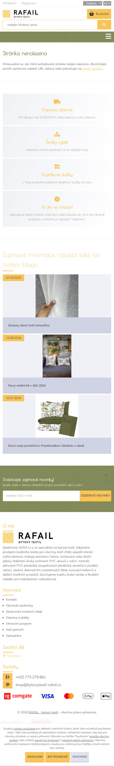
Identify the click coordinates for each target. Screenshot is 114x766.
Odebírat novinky (95, 495)
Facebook (11, 656)
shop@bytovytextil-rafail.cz (38, 684)
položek (99, 14)
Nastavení (80, 756)
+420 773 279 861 (30, 677)
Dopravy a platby (17, 617)
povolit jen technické (47, 740)
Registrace (28, 3)
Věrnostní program (19, 623)
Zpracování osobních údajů (24, 611)
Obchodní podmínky (19, 605)
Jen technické (57, 756)
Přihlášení (9, 3)
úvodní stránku (92, 68)
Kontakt (11, 599)
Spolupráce (13, 636)
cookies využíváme (25, 728)
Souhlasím (34, 756)
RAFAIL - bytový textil (43, 712)
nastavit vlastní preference (78, 740)
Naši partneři (15, 629)
